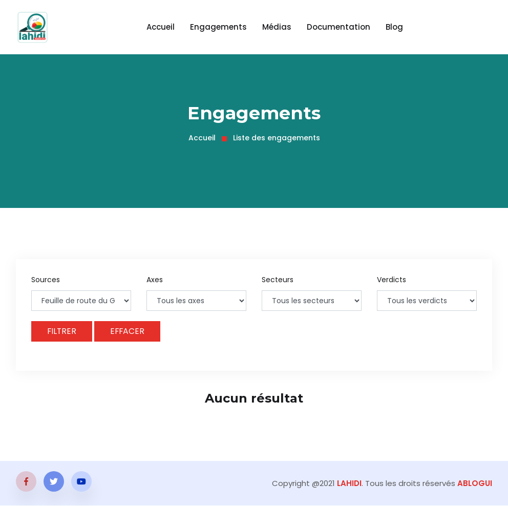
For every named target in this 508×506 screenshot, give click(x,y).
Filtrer (62, 331)
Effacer (128, 331)
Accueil (160, 27)
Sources (45, 280)
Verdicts (391, 280)
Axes (154, 280)
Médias (276, 27)
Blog (394, 27)
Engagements (218, 27)
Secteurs (277, 280)
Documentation (338, 27)
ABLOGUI (474, 483)
